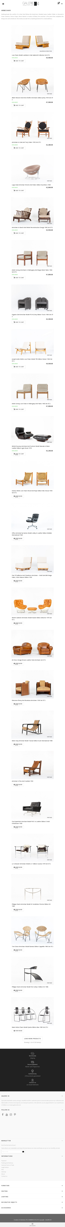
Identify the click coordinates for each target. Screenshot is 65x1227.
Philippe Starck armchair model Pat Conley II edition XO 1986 (30, 987)
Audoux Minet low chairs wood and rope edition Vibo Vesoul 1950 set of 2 (32, 492)
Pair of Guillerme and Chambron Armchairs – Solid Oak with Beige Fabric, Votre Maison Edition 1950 (32, 576)
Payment (3, 1160)
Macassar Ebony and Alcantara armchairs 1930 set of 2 (28, 700)
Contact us (4, 1176)
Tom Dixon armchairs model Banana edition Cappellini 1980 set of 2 (32, 946)
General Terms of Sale (7, 1165)
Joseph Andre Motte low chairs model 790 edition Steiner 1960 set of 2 (32, 360)
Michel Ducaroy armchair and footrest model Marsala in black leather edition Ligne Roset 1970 (31, 447)
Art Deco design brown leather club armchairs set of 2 (29, 660)
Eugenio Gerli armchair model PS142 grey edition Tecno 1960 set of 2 (32, 315)
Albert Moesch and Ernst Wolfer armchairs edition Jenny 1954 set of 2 (32, 99)
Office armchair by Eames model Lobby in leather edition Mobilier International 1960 (32, 534)
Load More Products (32, 1038)
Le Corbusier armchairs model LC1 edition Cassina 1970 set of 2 (31, 864)
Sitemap (3, 1172)
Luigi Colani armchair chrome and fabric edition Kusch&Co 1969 (31, 185)
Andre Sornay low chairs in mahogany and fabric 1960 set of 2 (31, 403)
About (3, 1174)
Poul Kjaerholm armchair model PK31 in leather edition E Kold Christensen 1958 (31, 822)
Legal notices (5, 1167)
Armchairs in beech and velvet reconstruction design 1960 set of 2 (32, 227)
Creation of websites (19, 1220)
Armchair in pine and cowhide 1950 (22, 781)
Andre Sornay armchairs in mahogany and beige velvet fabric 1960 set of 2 (32, 271)
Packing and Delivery (7, 1163)
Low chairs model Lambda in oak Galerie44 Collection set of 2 (31, 55)
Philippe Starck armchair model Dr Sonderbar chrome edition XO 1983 (31, 905)
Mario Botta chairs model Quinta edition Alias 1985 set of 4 (30, 1027)
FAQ (2, 1169)
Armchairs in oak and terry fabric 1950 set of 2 (26, 142)
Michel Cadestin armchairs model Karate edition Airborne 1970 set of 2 (32, 618)
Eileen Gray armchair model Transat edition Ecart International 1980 (32, 741)
